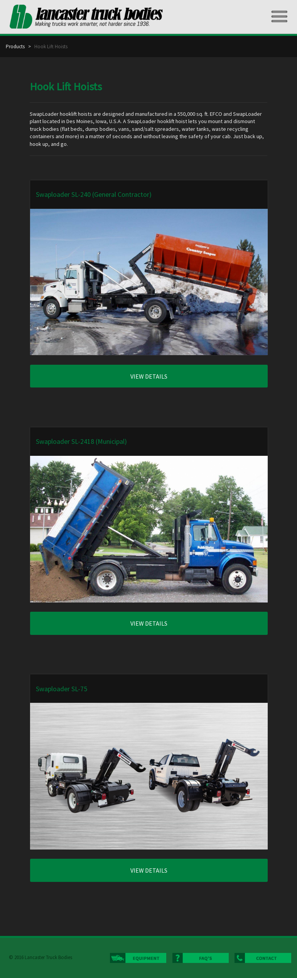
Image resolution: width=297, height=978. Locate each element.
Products (17, 46)
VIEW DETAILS (148, 376)
